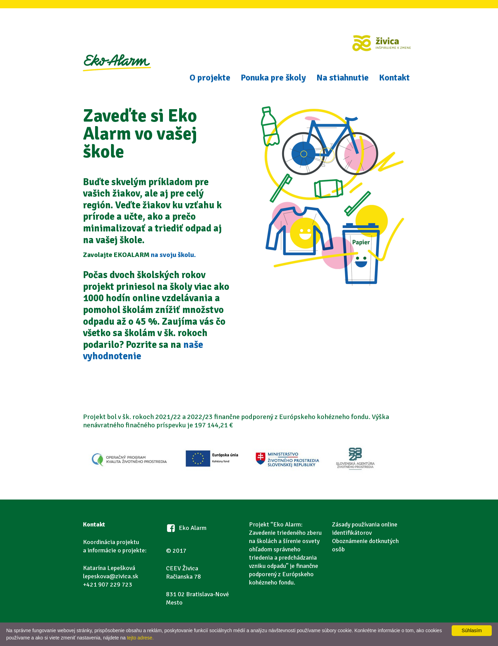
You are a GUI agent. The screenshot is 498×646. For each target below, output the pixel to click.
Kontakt (394, 77)
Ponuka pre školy (273, 77)
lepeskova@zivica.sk (110, 576)
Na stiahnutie (342, 77)
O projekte (210, 77)
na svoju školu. (173, 254)
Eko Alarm (117, 71)
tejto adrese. (140, 637)
